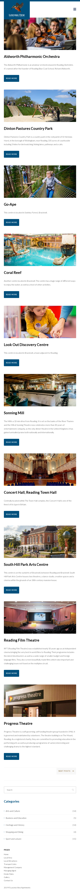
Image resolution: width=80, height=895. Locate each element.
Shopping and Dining (14, 832)
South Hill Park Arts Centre (26, 564)
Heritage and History (15, 825)
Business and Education (16, 818)
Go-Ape (10, 204)
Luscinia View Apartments (20, 887)
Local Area (8, 858)
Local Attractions (10, 861)
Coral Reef (12, 272)
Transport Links (10, 864)
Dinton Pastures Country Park (28, 128)
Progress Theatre (18, 723)
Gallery (7, 877)
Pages (7, 850)
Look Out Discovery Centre (26, 344)
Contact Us (8, 880)
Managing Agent (10, 870)
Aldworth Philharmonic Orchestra (32, 56)
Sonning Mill (14, 413)
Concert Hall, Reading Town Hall (30, 492)
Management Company (13, 867)
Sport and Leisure (13, 839)
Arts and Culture (13, 811)
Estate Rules (9, 874)
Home (6, 854)
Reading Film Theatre (21, 640)
